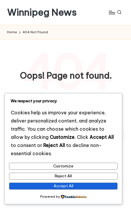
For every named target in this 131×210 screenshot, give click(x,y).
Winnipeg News (42, 12)
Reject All (63, 175)
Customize (63, 166)
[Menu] (112, 12)
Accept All (63, 185)
